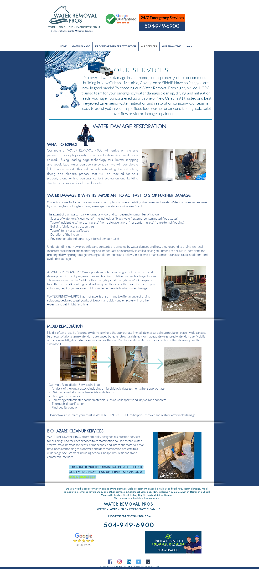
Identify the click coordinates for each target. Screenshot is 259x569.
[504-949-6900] (162, 26)
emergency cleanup (90, 491)
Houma (173, 491)
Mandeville (107, 495)
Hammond (196, 491)
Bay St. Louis (145, 495)
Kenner (168, 495)
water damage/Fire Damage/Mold (113, 488)
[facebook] (110, 562)
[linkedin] (129, 562)
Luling (133, 495)
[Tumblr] (148, 562)
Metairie (158, 495)
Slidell (206, 491)
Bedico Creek (122, 495)
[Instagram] (119, 562)
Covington (183, 491)
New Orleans (160, 491)
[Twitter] (138, 562)
